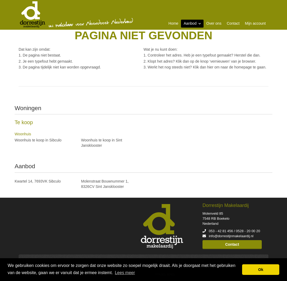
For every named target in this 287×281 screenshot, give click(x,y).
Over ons (213, 23)
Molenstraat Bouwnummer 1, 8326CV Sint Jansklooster (105, 184)
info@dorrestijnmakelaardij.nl (231, 236)
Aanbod (192, 23)
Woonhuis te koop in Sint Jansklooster (101, 143)
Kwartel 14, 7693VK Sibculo (38, 181)
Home (173, 23)
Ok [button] (260, 269)
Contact (233, 23)
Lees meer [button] (125, 272)
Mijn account (255, 23)
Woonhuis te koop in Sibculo (38, 140)
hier (210, 67)
